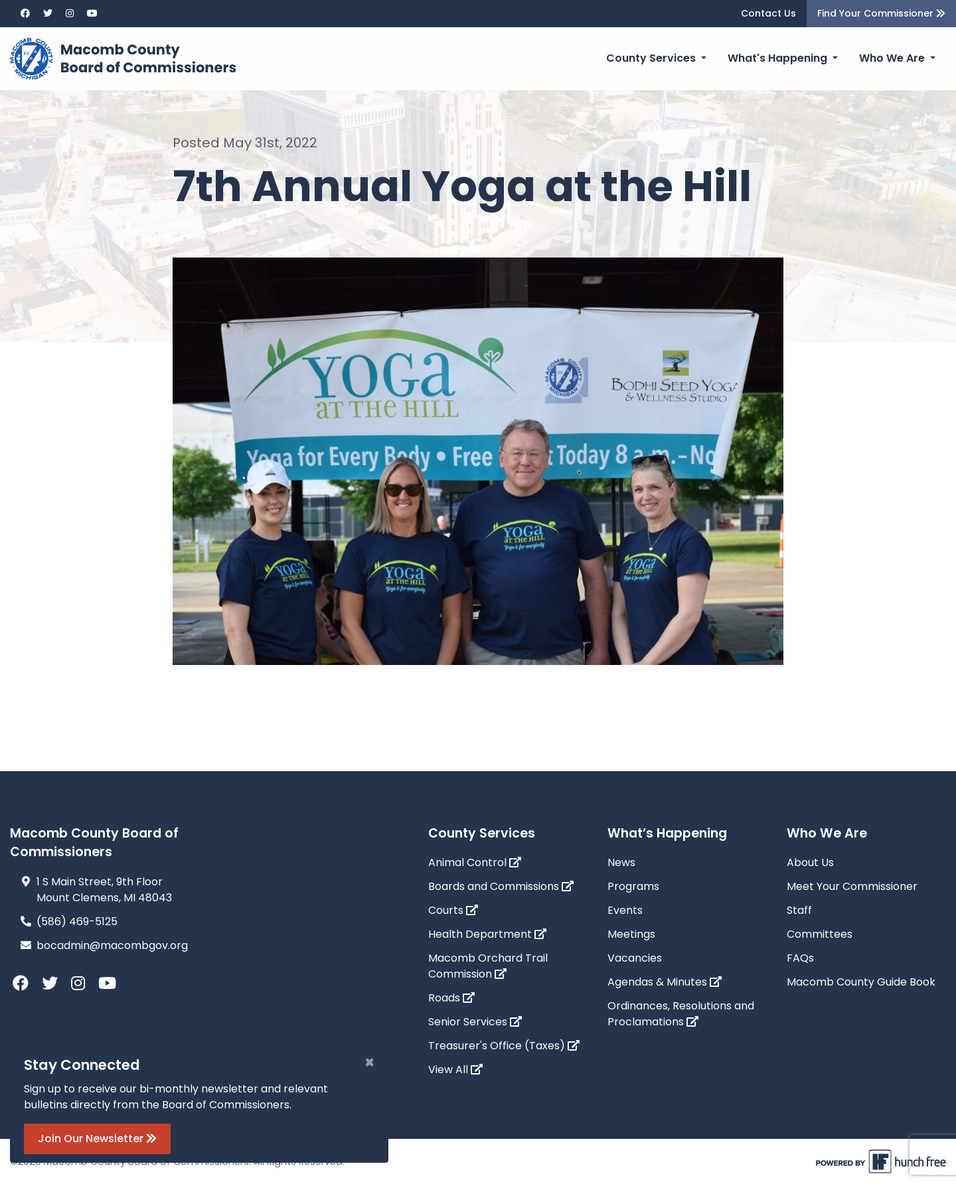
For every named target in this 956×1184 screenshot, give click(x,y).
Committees (819, 934)
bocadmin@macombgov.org (112, 945)
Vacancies (634, 958)
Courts (453, 910)
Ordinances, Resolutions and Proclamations (680, 1013)
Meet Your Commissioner (852, 886)
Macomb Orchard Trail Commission (488, 966)
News (621, 862)
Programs (633, 886)
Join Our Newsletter (97, 1138)
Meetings (631, 934)
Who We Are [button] (893, 58)
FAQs (800, 958)
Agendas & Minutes (664, 982)
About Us (810, 862)
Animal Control (474, 862)
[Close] (369, 1062)
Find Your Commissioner (881, 13)
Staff (799, 910)
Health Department (487, 934)
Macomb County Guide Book (861, 982)
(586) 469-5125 (77, 921)
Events (625, 910)
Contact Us (768, 13)
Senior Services (475, 1021)
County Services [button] (652, 58)
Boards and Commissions (501, 886)
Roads (451, 997)
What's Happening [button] (779, 58)
